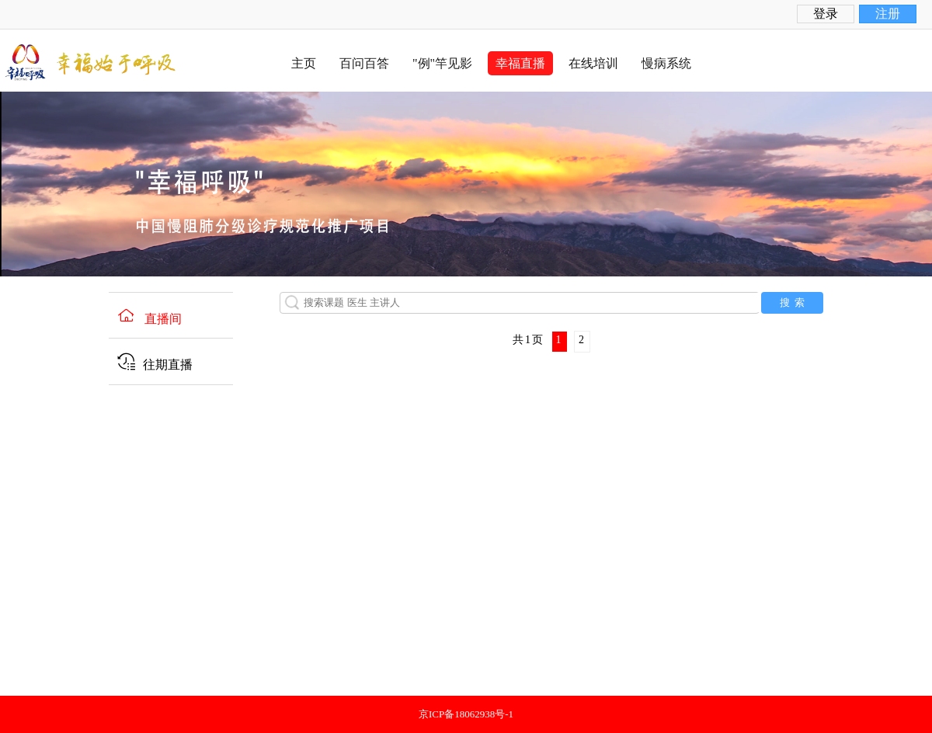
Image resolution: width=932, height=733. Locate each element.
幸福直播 (520, 63)
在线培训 (593, 63)
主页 (303, 63)
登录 (825, 13)
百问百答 (364, 63)
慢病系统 (666, 63)
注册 (887, 13)
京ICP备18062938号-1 (466, 714)
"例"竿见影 (442, 63)
